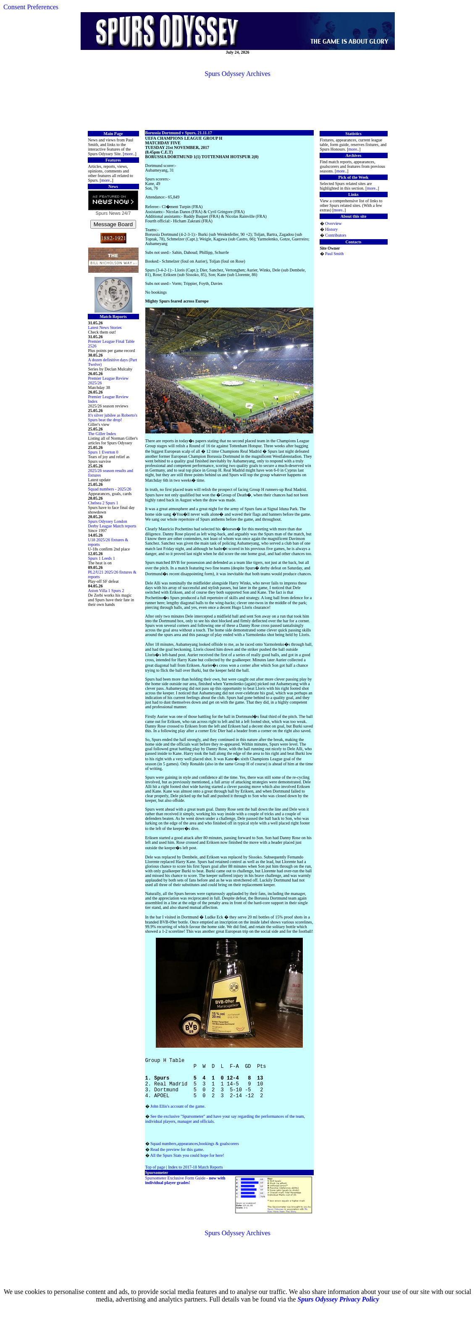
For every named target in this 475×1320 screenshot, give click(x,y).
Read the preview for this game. (177, 1159)
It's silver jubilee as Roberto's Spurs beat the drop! (112, 417)
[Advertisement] (238, 103)
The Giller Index (102, 433)
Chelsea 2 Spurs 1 (103, 503)
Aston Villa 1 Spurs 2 (106, 590)
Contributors (335, 235)
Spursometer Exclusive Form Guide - (185, 1190)
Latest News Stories (105, 327)
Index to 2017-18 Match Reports (195, 1177)
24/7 (126, 213)
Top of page (155, 1177)
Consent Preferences (30, 6)
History (331, 229)
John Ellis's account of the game (177, 1116)
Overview (333, 223)
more (128, 153)
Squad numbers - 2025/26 (109, 489)
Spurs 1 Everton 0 (103, 452)
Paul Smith (334, 253)
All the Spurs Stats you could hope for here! (187, 1165)
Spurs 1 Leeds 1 (101, 558)
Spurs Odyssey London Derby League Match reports (112, 523)
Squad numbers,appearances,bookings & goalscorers (194, 1153)
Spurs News (108, 213)
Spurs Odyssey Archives (237, 73)
